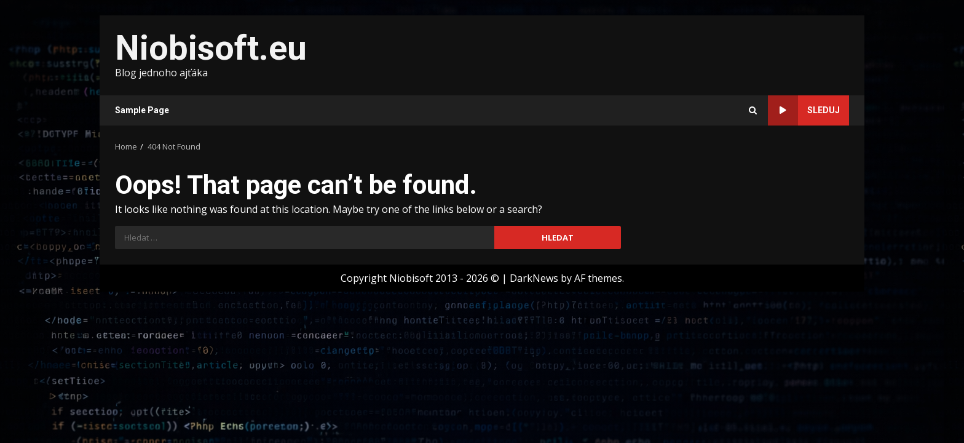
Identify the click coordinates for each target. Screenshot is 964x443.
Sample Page (142, 110)
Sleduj (804, 110)
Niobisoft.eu (211, 48)
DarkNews (534, 278)
